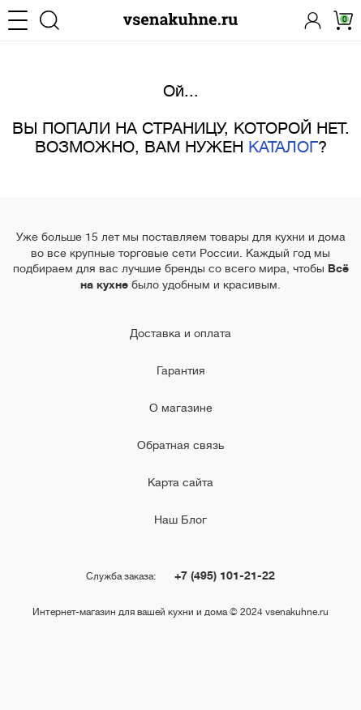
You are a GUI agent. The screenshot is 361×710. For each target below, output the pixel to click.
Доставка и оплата (180, 333)
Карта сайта (180, 482)
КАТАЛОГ (283, 147)
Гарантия (181, 370)
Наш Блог (180, 519)
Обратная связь (180, 444)
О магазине (181, 407)
